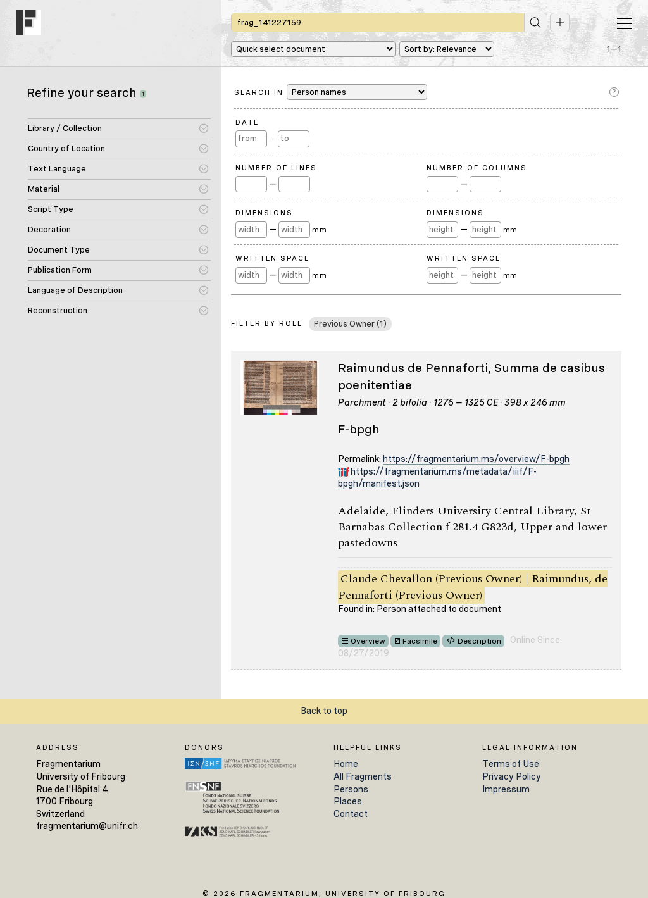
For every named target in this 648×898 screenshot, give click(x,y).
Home (345, 764)
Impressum (506, 789)
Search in (330, 92)
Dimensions (264, 212)
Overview (368, 641)
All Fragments (362, 776)
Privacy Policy (511, 776)
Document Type (59, 249)
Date (247, 122)
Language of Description (75, 290)
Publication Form (60, 270)
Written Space (272, 258)
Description (479, 641)
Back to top (324, 711)
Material (43, 189)
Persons (350, 789)
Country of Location (66, 148)
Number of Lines (276, 167)
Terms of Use (510, 764)
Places (347, 801)
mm (319, 229)
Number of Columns (477, 167)
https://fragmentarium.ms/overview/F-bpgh (476, 459)
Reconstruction (57, 310)
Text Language (57, 168)
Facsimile (419, 641)
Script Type (50, 209)
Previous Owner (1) (350, 323)
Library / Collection (65, 128)
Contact (350, 814)
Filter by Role (266, 323)
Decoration (49, 229)
